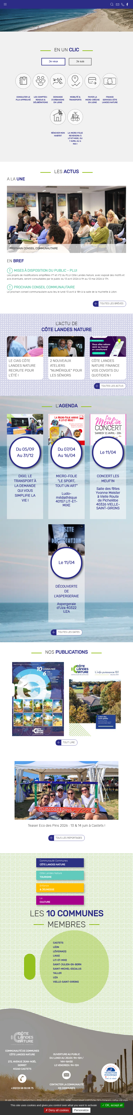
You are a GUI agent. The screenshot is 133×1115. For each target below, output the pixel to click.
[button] (5, 3)
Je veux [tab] (53, 70)
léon (56, 955)
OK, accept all (112, 1105)
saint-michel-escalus (67, 977)
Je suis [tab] (80, 70)
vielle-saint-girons (66, 990)
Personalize (81, 1110)
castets (58, 951)
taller (57, 981)
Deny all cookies (57, 1110)
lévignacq (59, 960)
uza (55, 986)
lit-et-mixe (60, 968)
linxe (56, 964)
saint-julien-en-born (67, 973)
